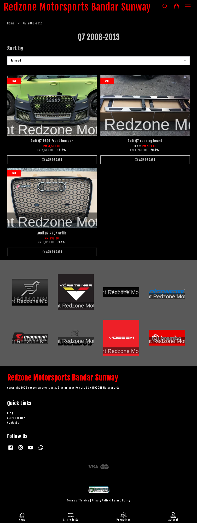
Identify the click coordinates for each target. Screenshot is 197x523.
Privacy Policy (101, 500)
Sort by (15, 48)
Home (11, 23)
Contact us (14, 422)
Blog (10, 413)
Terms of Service (78, 500)
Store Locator (16, 418)
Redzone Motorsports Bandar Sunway (77, 7)
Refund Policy (121, 500)
